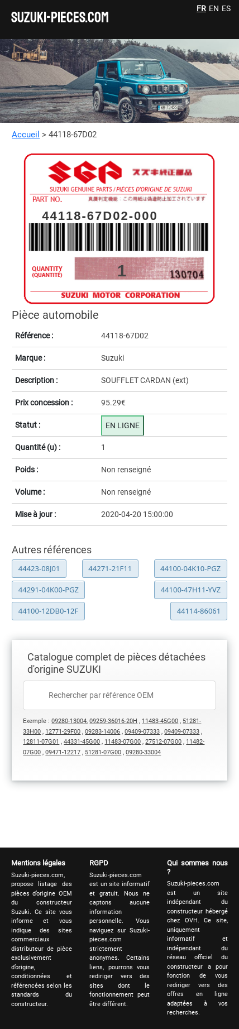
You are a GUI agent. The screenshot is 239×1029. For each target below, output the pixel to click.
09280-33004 (143, 752)
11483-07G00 (122, 741)
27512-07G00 (163, 741)
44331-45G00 (82, 741)
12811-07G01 (41, 741)
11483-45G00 (160, 721)
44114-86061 (199, 611)
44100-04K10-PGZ (190, 568)
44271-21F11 (110, 568)
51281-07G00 (103, 752)
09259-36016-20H (113, 721)
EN (214, 8)
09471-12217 (62, 752)
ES (226, 8)
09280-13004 (69, 721)
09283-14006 (102, 731)
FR (201, 8)
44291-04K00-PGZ (48, 590)
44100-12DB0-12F (48, 611)
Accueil (26, 135)
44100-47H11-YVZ (191, 590)
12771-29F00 (62, 731)
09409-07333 (142, 731)
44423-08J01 (39, 568)
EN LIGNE (123, 425)
